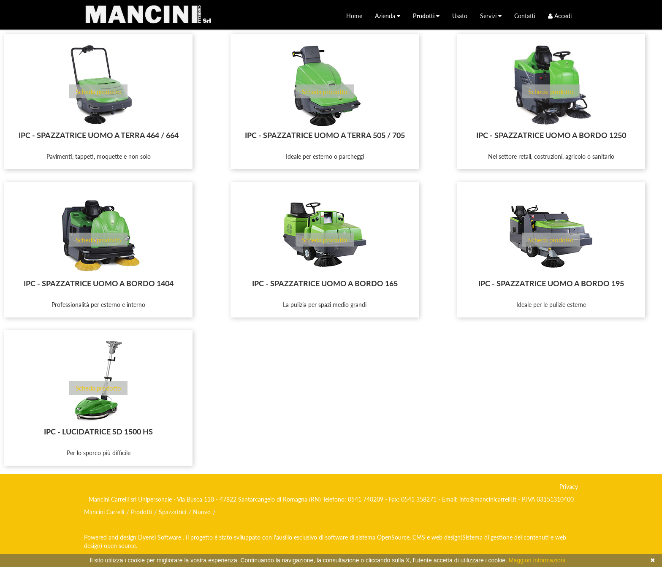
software (336, 537)
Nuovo (202, 511)
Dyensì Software (160, 537)
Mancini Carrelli (104, 511)
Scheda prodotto (98, 91)
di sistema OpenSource (380, 537)
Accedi (560, 15)
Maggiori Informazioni (537, 560)
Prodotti (141, 511)
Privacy (568, 486)
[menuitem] (354, 15)
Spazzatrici (172, 511)
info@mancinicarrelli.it (487, 499)
